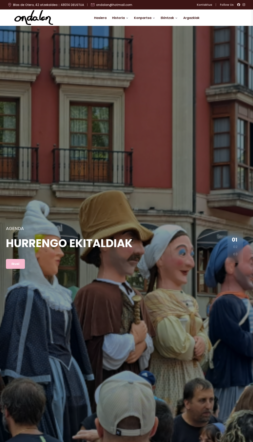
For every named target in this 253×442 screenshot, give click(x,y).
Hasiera (100, 18)
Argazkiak (191, 18)
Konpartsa (142, 18)
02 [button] (235, 246)
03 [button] (235, 253)
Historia (118, 18)
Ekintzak (167, 18)
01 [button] (235, 239)
